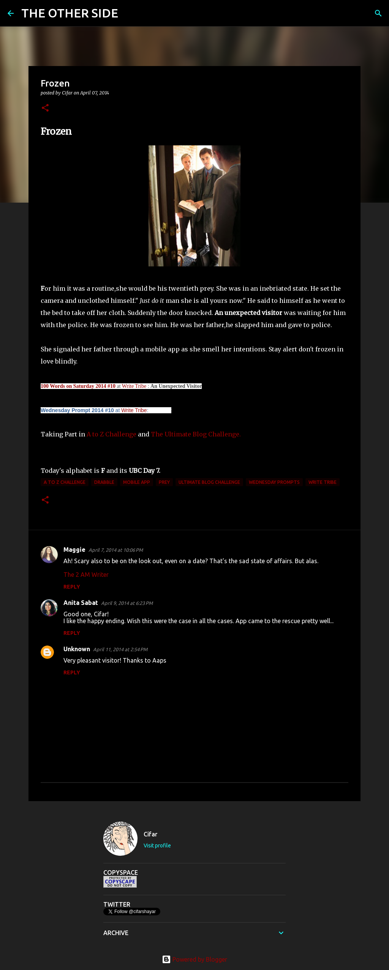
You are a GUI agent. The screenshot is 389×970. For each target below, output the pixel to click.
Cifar (150, 834)
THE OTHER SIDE (69, 13)
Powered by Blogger (194, 959)
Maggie (74, 549)
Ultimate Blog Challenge (209, 482)
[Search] (128, 13)
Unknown (76, 649)
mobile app (136, 482)
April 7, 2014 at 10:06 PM (116, 550)
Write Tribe (134, 386)
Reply (71, 587)
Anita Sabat (80, 602)
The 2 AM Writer (86, 574)
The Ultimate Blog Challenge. (196, 434)
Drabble (104, 482)
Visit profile (157, 845)
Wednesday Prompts (274, 482)
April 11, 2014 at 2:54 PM (120, 649)
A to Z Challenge (111, 434)
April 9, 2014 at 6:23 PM (127, 603)
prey (164, 482)
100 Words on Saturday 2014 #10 (78, 386)
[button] (45, 108)
